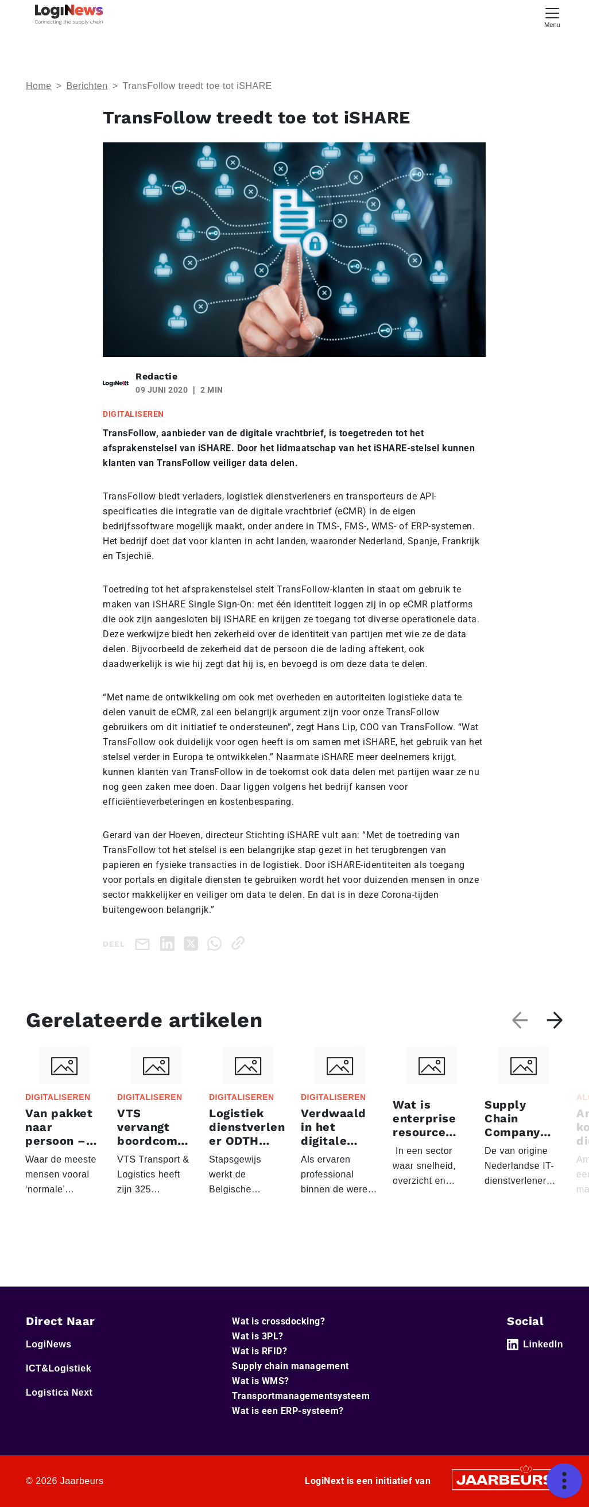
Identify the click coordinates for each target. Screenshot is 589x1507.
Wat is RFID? (259, 1351)
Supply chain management (290, 1366)
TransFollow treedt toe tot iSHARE (197, 86)
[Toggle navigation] (552, 16)
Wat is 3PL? (258, 1336)
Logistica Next (59, 1392)
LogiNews (49, 1344)
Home (39, 86)
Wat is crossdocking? (278, 1321)
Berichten (87, 86)
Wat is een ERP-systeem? (288, 1410)
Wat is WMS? (260, 1381)
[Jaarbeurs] (506, 1479)
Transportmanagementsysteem (301, 1395)
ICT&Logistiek (58, 1368)
